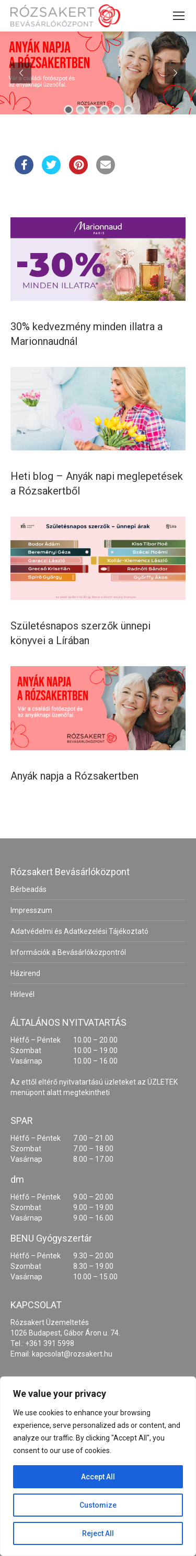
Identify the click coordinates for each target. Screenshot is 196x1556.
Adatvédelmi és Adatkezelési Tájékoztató (79, 931)
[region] (98, 1466)
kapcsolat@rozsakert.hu (72, 1354)
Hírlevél (22, 994)
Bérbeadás (28, 889)
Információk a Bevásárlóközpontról (68, 952)
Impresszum (31, 910)
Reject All (98, 1533)
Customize (98, 1505)
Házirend (25, 973)
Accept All (98, 1477)
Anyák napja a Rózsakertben (74, 776)
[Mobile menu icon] (179, 16)
